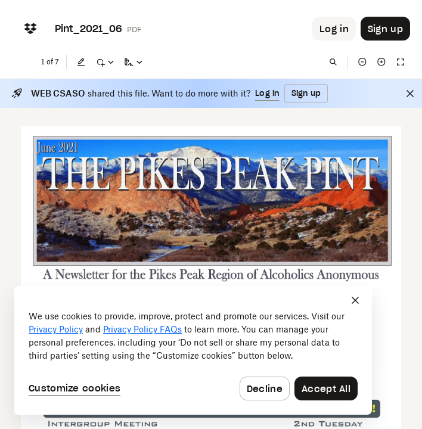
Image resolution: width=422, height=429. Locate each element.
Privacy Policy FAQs (142, 329)
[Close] (410, 93)
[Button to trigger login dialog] (334, 29)
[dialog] (193, 350)
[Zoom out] (362, 62)
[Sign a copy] (133, 62)
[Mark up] (105, 62)
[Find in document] (333, 62)
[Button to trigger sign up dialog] (385, 29)
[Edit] (81, 62)
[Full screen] (400, 62)
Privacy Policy (56, 329)
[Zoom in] (381, 62)
